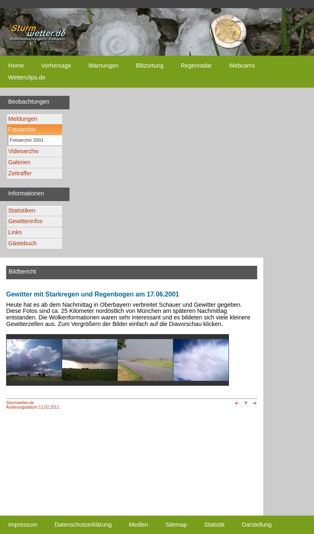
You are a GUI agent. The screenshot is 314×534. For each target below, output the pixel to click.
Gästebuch (22, 243)
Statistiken (21, 210)
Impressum (22, 524)
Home (16, 65)
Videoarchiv (23, 151)
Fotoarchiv (22, 129)
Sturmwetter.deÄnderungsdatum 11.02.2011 (32, 405)
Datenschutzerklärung (83, 524)
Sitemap (176, 524)
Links (15, 232)
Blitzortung (150, 65)
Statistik (214, 524)
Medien (138, 524)
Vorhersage (56, 65)
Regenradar (196, 65)
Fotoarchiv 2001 (27, 140)
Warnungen (103, 65)
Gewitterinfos (25, 221)
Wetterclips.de (26, 77)
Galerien (19, 162)
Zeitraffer (19, 173)
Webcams (242, 65)
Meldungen (22, 118)
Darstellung (257, 524)
